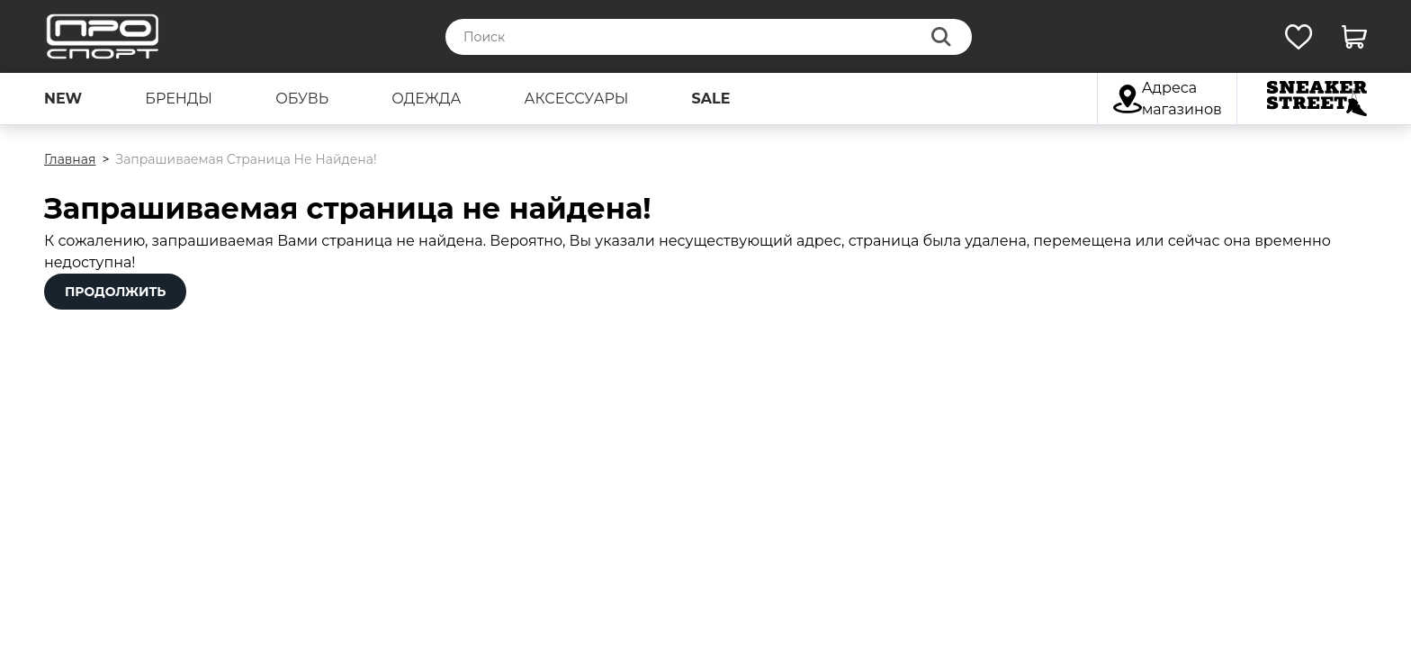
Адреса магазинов (1167, 98)
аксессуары (577, 98)
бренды (178, 98)
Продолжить (115, 292)
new (63, 98)
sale (711, 98)
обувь (301, 98)
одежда (426, 98)
